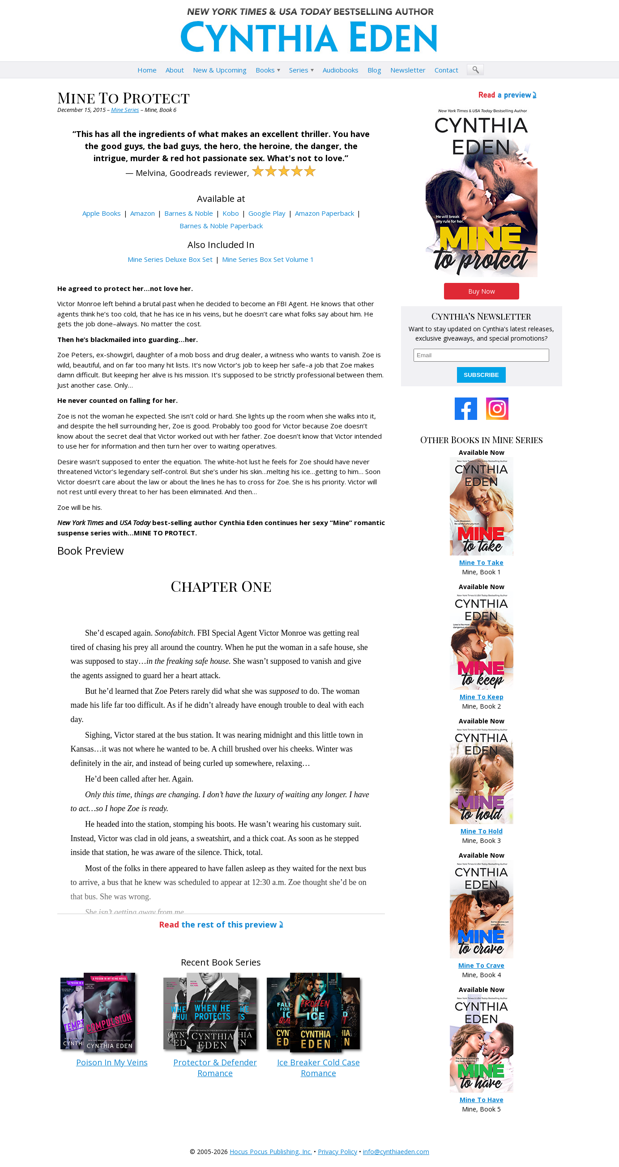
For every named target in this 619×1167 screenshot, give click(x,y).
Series (298, 69)
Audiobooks (341, 69)
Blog (374, 69)
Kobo (230, 213)
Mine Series (125, 110)
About (175, 69)
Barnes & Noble (188, 213)
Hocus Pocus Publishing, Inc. (271, 1151)
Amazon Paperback (324, 213)
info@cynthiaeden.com (396, 1151)
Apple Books (101, 213)
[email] (481, 355)
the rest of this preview (218, 924)
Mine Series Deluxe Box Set (170, 259)
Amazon (142, 213)
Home (147, 69)
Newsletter (408, 69)
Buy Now (481, 291)
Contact (446, 69)
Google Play (267, 213)
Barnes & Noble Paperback (221, 225)
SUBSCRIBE (481, 375)
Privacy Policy (337, 1151)
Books (265, 69)
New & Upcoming (220, 69)
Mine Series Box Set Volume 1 (268, 259)
